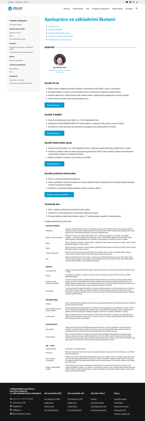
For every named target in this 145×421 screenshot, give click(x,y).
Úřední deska (117, 9)
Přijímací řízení (49, 406)
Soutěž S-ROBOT (55, 29)
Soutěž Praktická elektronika (60, 36)
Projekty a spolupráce (100, 9)
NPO (10, 36)
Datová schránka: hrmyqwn (21, 414)
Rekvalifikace (13, 69)
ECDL (11, 72)
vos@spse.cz (16, 410)
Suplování (18, 2)
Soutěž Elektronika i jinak (59, 33)
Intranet (11, 2)
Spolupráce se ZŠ (120, 410)
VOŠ (87, 9)
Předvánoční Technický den (60, 39)
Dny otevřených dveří (51, 410)
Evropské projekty (15, 24)
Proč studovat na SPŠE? (52, 399)
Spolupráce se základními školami (20, 83)
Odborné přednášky (16, 60)
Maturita (94, 399)
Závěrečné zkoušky (97, 403)
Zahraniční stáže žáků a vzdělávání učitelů (21, 48)
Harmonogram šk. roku (98, 406)
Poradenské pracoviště (98, 410)
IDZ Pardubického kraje (17, 39)
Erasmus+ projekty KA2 (122, 414)
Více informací (53, 105)
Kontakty (129, 9)
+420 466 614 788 (19, 402)
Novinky (67, 9)
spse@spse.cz (17, 406)
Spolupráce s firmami (16, 80)
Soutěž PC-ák (54, 26)
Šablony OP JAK (14, 33)
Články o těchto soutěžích (58, 194)
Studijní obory (48, 403)
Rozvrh (26, 2)
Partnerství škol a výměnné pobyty (21, 52)
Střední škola (78, 9)
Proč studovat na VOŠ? (75, 399)
